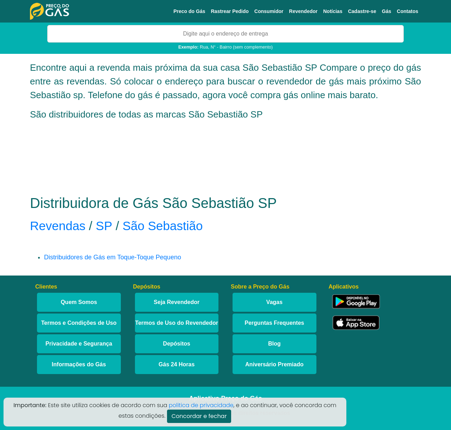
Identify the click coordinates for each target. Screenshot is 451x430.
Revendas (58, 226)
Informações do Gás (79, 364)
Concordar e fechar (199, 416)
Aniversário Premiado (274, 364)
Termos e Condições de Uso (79, 323)
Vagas (274, 302)
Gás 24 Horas (176, 364)
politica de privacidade (201, 405)
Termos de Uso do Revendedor (176, 323)
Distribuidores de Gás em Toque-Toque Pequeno (112, 257)
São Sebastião (163, 226)
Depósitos (176, 344)
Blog (274, 344)
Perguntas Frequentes (274, 323)
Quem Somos (79, 302)
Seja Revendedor (176, 302)
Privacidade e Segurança (78, 344)
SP (104, 226)
